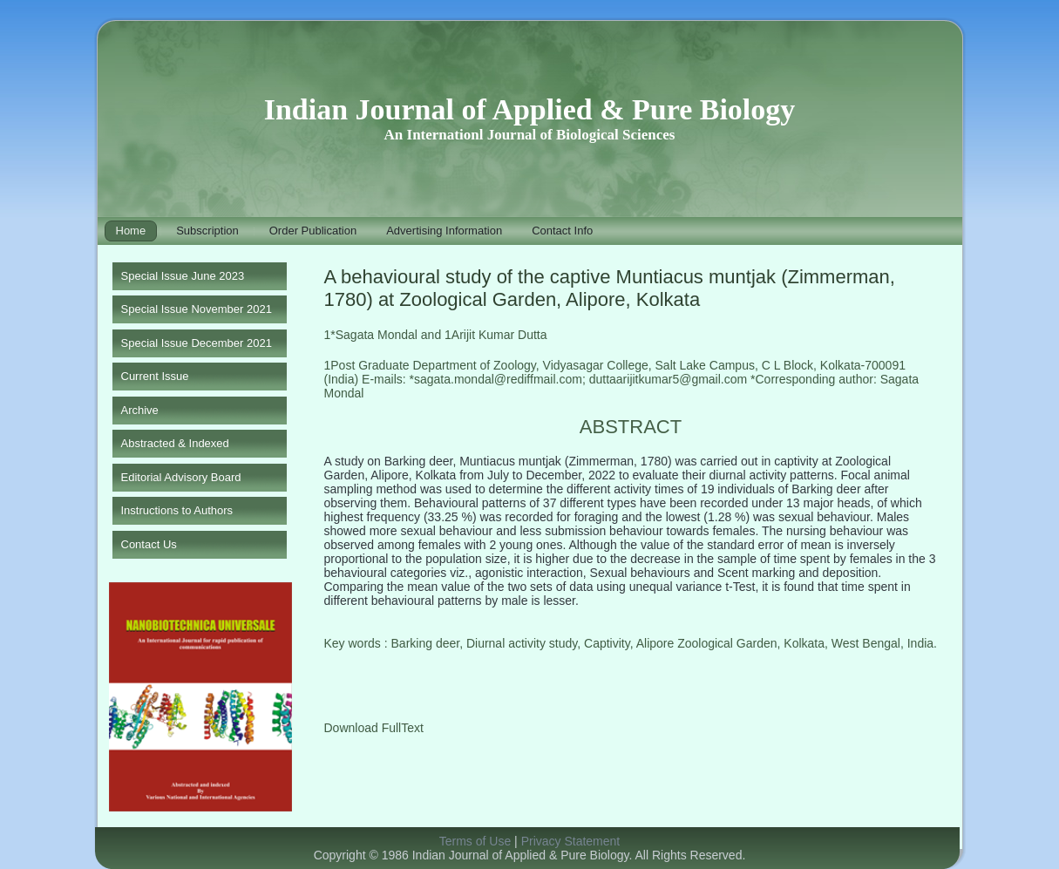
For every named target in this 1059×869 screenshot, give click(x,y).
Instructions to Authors (177, 510)
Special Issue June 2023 (183, 275)
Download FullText (374, 728)
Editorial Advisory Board (181, 477)
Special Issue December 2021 (196, 343)
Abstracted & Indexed (175, 443)
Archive (140, 410)
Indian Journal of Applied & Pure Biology (530, 109)
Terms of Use (475, 841)
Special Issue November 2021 (196, 309)
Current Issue (155, 376)
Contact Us (149, 544)
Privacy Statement (571, 841)
